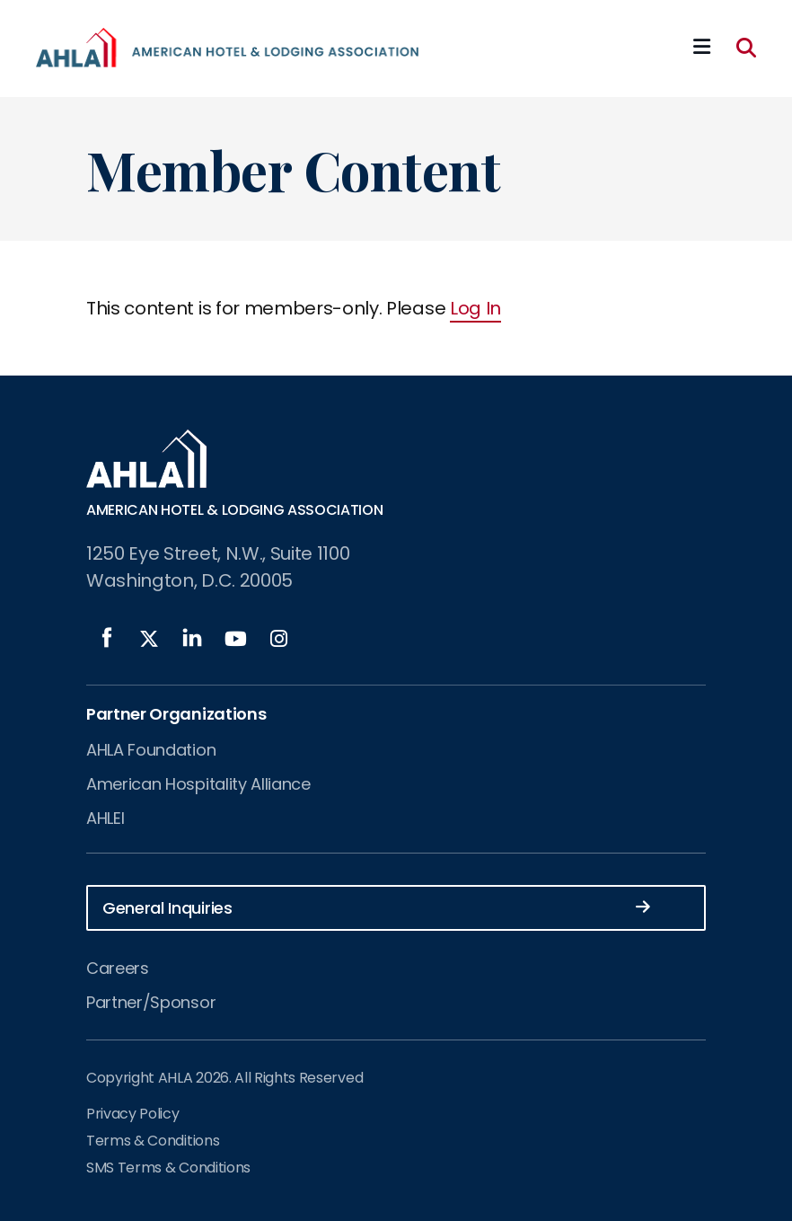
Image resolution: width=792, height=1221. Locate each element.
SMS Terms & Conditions (168, 1167)
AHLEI (105, 818)
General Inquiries (376, 907)
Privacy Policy (133, 1113)
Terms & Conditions (152, 1140)
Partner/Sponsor (151, 1002)
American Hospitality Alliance (198, 784)
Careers (117, 968)
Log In (475, 308)
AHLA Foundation (151, 750)
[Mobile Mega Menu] (701, 47)
